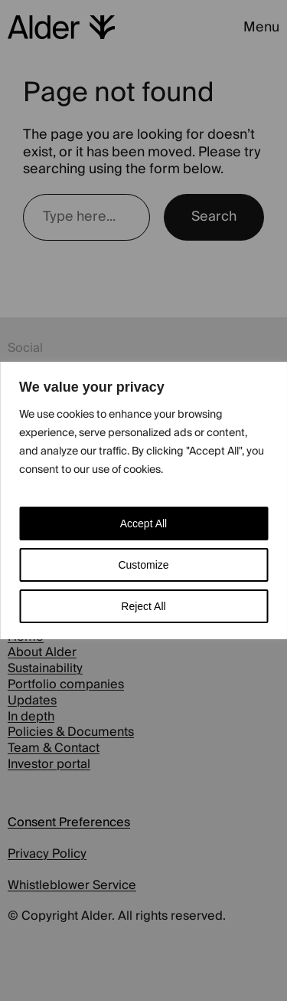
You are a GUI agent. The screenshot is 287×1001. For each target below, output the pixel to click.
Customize (143, 565)
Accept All (143, 523)
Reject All (143, 606)
